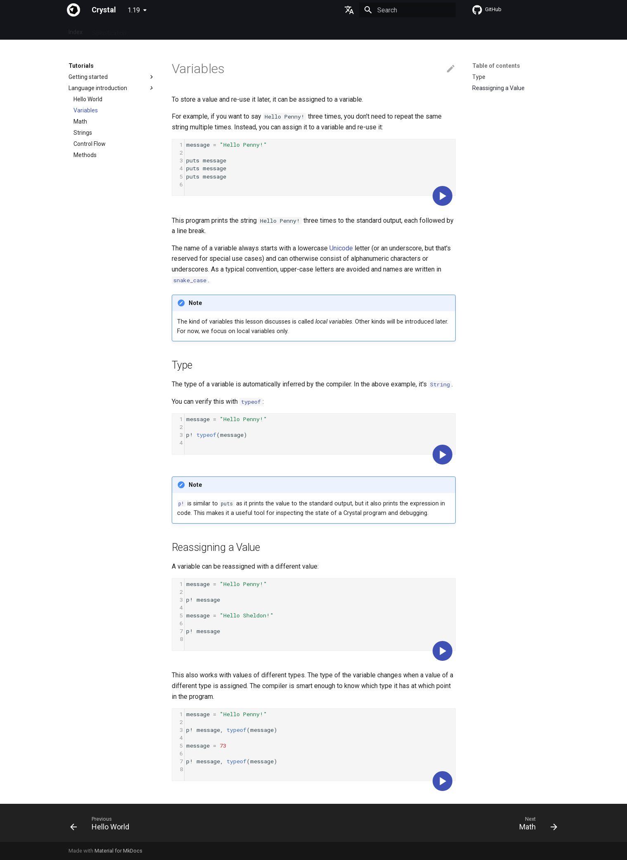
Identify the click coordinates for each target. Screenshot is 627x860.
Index (76, 30)
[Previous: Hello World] (102, 825)
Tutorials (175, 30)
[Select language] (349, 10)
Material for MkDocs (118, 851)
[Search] (407, 9)
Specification (109, 30)
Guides (145, 30)
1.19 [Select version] (134, 10)
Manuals (207, 30)
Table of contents (496, 65)
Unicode (341, 248)
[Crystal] (73, 10)
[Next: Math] (535, 825)
